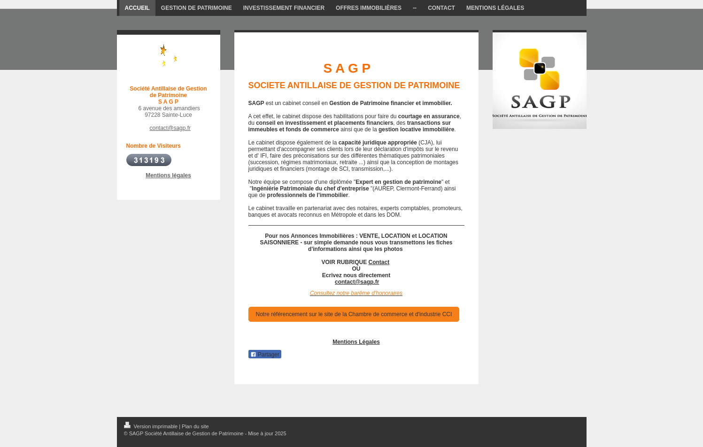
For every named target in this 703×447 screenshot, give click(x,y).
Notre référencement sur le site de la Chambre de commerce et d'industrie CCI (354, 314)
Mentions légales (168, 175)
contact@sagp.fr (170, 128)
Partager (264, 354)
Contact (379, 262)
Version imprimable (151, 426)
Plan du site (195, 426)
